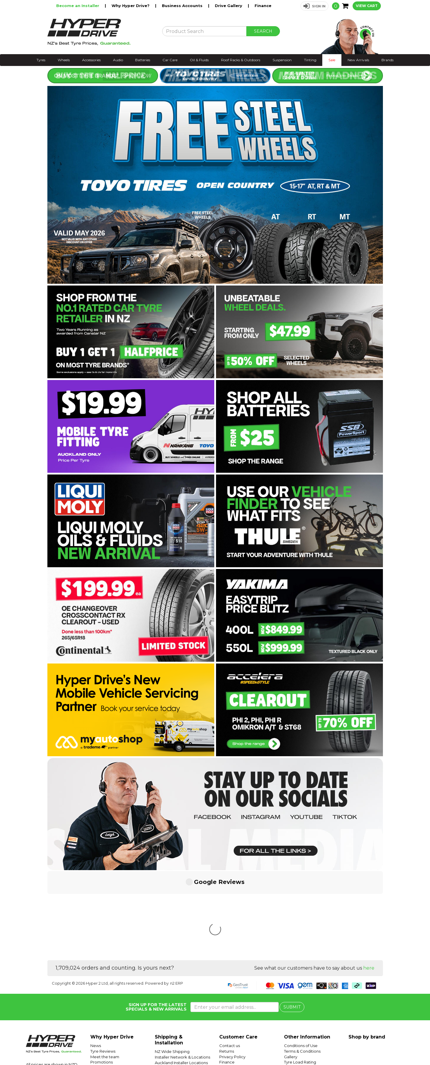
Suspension (282, 60)
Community (230, 980)
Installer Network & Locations (182, 969)
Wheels (64, 60)
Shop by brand (366, 949)
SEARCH (263, 31)
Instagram (389, 1046)
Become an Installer (78, 5)
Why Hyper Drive (112, 949)
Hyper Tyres (357, 1046)
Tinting (310, 60)
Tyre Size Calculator (303, 985)
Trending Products (108, 980)
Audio (118, 60)
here (368, 880)
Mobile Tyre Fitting (301, 1007)
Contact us (229, 957)
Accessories (91, 60)
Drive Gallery (229, 5)
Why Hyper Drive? (131, 5)
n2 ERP (176, 895)
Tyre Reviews (102, 963)
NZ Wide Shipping (172, 963)
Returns (226, 963)
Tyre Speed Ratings (302, 980)
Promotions (101, 974)
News (95, 957)
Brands (387, 60)
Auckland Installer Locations (181, 975)
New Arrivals (358, 60)
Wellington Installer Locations (182, 980)
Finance (263, 5)
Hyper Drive (334, 1046)
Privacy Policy (232, 969)
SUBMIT (291, 919)
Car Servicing (103, 985)
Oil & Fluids (199, 60)
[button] (314, 6)
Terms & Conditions (302, 963)
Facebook (410, 1046)
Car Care (169, 60)
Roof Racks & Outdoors (240, 60)
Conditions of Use (301, 957)
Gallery (290, 969)
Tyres (40, 60)
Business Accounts (183, 5)
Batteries (142, 60)
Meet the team (104, 969)
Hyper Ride (312, 1046)
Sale (331, 60)
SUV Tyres (293, 1001)
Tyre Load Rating (300, 974)
